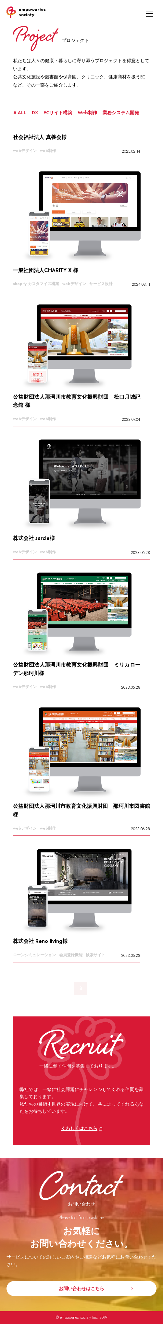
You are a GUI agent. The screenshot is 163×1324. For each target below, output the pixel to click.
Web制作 (87, 112)
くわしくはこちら (79, 1128)
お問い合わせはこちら (81, 1288)
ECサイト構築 (58, 112)
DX (35, 112)
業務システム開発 (121, 112)
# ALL (19, 112)
